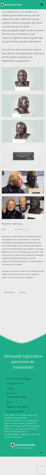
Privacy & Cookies (15, 411)
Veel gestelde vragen (17, 397)
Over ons (11, 393)
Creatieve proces (15, 383)
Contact (10, 388)
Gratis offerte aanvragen (18, 379)
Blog (9, 402)
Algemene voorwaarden (18, 407)
